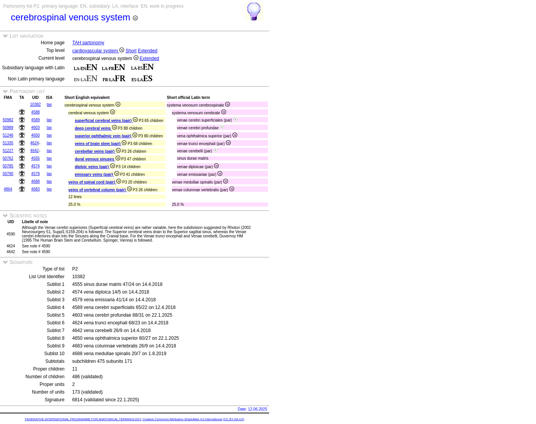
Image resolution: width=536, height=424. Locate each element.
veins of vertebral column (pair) (100, 190)
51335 (8, 143)
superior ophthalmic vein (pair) (106, 136)
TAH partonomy (88, 42)
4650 (35, 135)
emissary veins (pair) (97, 174)
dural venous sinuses (97, 159)
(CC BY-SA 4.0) (233, 419)
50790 (8, 174)
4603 (35, 127)
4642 (34, 151)
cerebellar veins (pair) (97, 151)
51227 (8, 151)
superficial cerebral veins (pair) (106, 121)
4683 (35, 189)
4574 (35, 166)
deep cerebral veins (96, 128)
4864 (8, 189)
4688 (35, 181)
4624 (34, 143)
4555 (35, 158)
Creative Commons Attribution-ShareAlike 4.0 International (182, 419)
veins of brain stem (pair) (101, 144)
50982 (8, 120)
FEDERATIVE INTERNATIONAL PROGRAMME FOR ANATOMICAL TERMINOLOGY (83, 419)
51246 (8, 135)
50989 (8, 127)
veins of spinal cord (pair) (94, 182)
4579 (35, 174)
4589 (35, 120)
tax (49, 104)
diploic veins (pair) (95, 167)
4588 (35, 112)
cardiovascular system (98, 50)
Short (130, 50)
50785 (8, 166)
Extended (147, 50)
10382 (35, 104)
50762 (8, 158)
